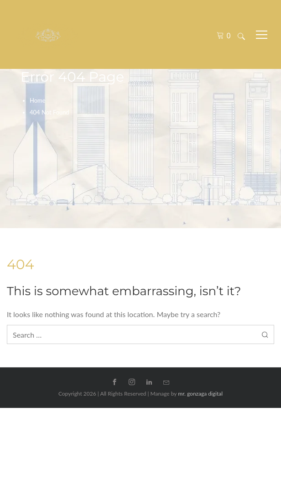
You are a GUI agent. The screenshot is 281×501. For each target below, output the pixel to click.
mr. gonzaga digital (200, 393)
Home (38, 100)
